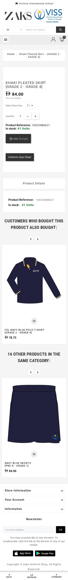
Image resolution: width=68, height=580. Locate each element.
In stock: (12, 128)
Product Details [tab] (34, 183)
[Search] (40, 29)
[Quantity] (20, 116)
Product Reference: (19, 125)
